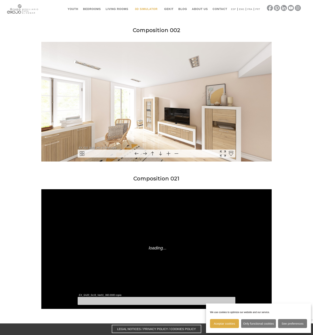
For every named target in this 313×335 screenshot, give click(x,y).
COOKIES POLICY (183, 329)
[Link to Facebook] (270, 8)
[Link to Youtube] (291, 8)
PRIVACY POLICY (155, 329)
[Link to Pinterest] (277, 8)
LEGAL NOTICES (129, 329)
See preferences (293, 323)
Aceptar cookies (224, 323)
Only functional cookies (258, 323)
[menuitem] (73, 9)
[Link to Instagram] (298, 8)
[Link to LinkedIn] (284, 8)
